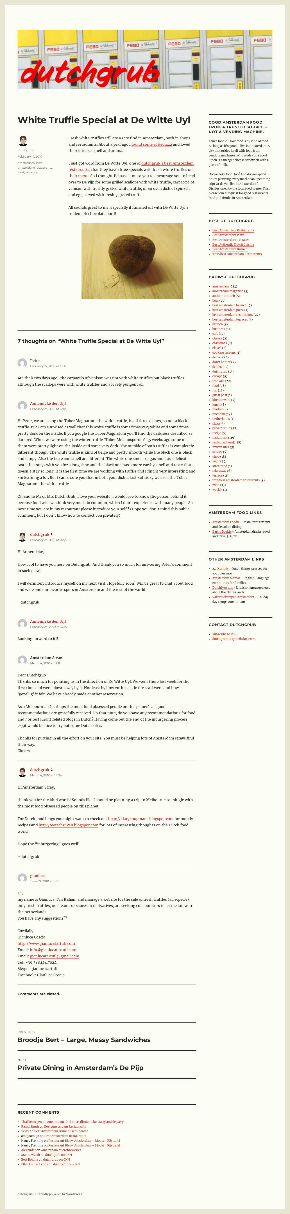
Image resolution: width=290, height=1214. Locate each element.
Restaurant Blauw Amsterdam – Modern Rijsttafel (84, 1141)
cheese (217, 338)
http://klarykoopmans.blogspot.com (141, 818)
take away (219, 471)
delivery (218, 357)
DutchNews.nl (222, 588)
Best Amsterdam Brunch (230, 249)
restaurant (33, 172)
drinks (217, 367)
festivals (218, 381)
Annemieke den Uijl (48, 403)
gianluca (37, 875)
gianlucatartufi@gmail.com (54, 956)
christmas (219, 343)
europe (217, 376)
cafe (215, 334)
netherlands (221, 419)
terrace (217, 475)
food (21, 172)
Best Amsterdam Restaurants (65, 1126)
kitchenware (221, 400)
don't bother (221, 362)
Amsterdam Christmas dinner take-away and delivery (85, 1122)
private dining (222, 428)
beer (215, 301)
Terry (25, 1131)
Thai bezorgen (31, 1122)
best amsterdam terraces (230, 319)
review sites (220, 447)
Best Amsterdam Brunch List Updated (61, 1131)
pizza (216, 423)
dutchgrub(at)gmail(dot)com (233, 639)
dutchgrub (26, 150)
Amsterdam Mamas (226, 578)
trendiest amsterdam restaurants (236, 480)
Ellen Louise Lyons (34, 1164)
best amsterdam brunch (229, 305)
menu (83, 176)
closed (217, 348)
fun (214, 390)
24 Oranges (220, 569)
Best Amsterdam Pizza (228, 235)
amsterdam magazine (227, 291)
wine (215, 485)
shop (216, 457)
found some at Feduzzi (151, 144)
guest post (219, 395)
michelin (218, 414)
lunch (216, 405)
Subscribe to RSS (224, 634)
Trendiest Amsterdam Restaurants (237, 254)
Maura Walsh (30, 1155)
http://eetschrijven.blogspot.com (68, 825)
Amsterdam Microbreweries (61, 1150)
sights (216, 461)
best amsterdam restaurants (232, 315)
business (218, 329)
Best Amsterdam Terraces (230, 240)
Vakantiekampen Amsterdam (233, 597)
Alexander (28, 1150)
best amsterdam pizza (228, 310)
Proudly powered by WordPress (59, 1194)
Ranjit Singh (30, 1126)
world (216, 490)
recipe (216, 433)
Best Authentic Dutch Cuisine (233, 244)
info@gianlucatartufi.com (53, 949)
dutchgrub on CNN (58, 1155)
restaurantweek (223, 442)
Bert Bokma (29, 1160)
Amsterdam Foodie (226, 522)
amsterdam (26, 163)
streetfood (219, 466)
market (217, 409)
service (217, 452)
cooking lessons (224, 353)
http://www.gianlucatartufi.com (46, 943)
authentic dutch (223, 296)
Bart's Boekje (221, 532)
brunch (217, 324)
